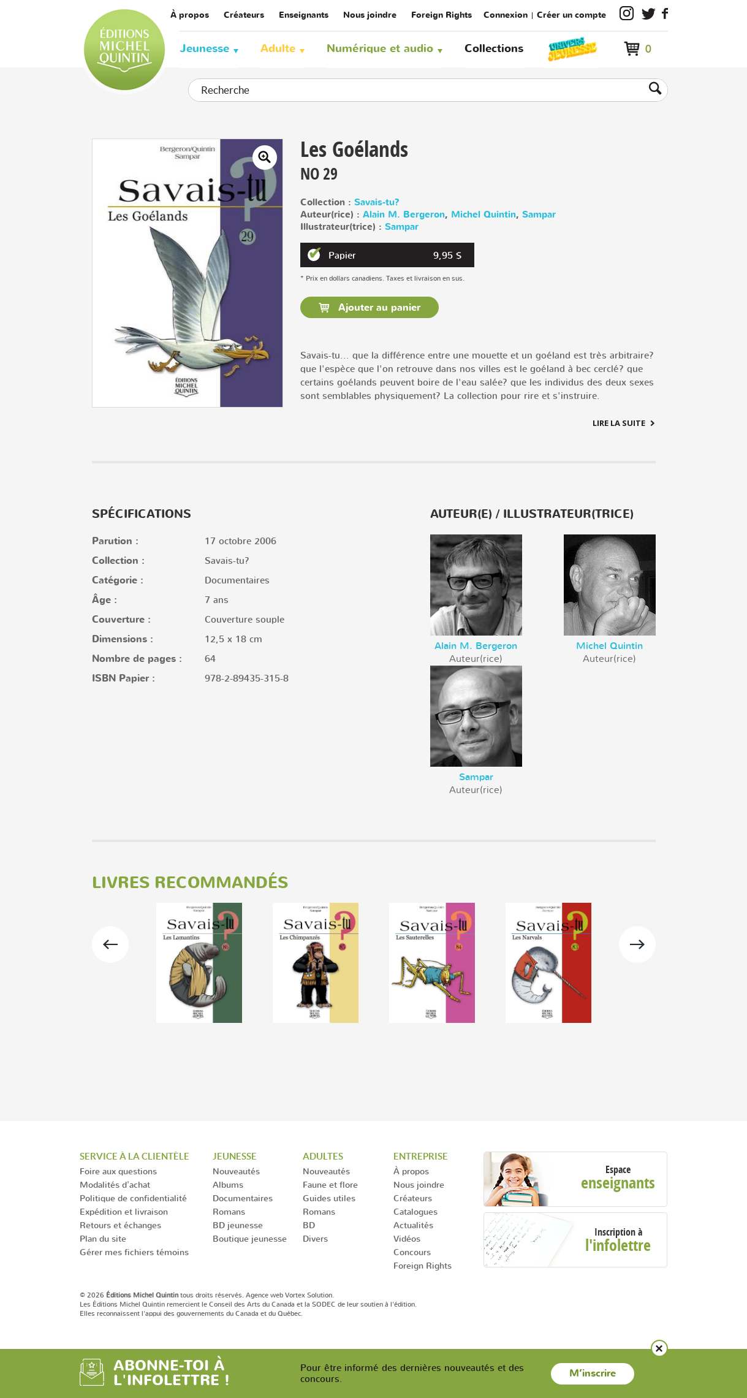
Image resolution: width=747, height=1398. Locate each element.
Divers (315, 1238)
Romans (229, 1211)
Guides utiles (329, 1198)
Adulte (277, 48)
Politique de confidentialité (133, 1198)
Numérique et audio (380, 48)
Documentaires (243, 1198)
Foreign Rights (441, 15)
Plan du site (103, 1238)
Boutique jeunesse (250, 1238)
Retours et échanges (120, 1225)
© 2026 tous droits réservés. (162, 1295)
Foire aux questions (118, 1171)
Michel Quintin (483, 214)
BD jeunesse (238, 1225)
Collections (494, 48)
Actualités (413, 1225)
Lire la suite (619, 422)
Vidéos (406, 1238)
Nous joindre (369, 15)
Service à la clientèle (134, 1156)
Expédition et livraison (124, 1211)
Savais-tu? (377, 202)
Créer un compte (571, 15)
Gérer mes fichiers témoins (134, 1252)
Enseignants (303, 15)
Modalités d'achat (115, 1184)
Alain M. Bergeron (404, 214)
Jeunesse (204, 48)
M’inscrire (592, 1373)
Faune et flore (330, 1184)
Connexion (505, 15)
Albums (228, 1184)
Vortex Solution (308, 1295)
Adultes (323, 1156)
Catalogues (415, 1211)
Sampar (539, 214)
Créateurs (244, 15)
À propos (189, 15)
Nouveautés (236, 1171)
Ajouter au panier (377, 307)
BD (309, 1225)
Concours (412, 1252)
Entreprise (420, 1156)
